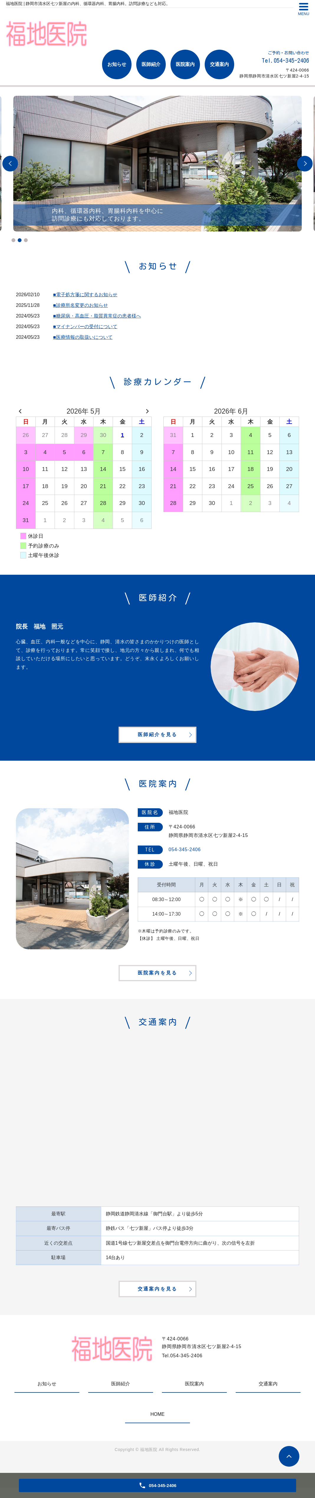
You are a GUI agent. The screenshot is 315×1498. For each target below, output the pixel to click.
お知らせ (116, 64)
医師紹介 (151, 64)
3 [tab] (26, 240)
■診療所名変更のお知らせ (80, 305)
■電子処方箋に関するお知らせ (85, 294)
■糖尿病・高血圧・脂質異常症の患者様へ (97, 315)
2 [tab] (20, 240)
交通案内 (219, 64)
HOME (157, 1424)
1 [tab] (13, 240)
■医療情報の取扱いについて (83, 337)
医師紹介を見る (157, 737)
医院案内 (185, 64)
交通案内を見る (157, 1298)
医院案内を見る (157, 979)
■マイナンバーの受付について (85, 326)
